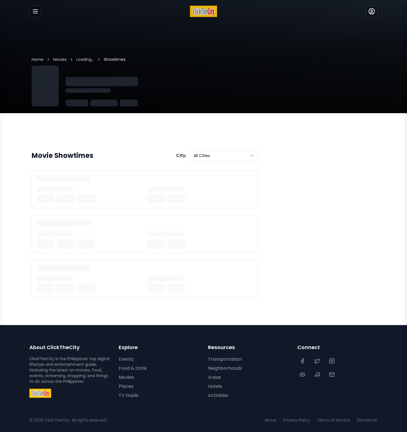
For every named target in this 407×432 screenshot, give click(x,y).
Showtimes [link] (114, 59)
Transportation (225, 359)
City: (181, 155)
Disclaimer (367, 420)
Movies (60, 59)
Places (126, 386)
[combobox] (224, 155)
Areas (214, 377)
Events (126, 359)
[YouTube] (303, 374)
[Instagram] (332, 361)
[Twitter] (317, 361)
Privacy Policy (296, 420)
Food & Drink (133, 368)
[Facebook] (303, 361)
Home (38, 59)
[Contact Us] (332, 374)
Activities (218, 395)
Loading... (85, 59)
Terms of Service (333, 420)
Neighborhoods (225, 368)
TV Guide (128, 395)
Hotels (215, 386)
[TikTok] (317, 374)
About (270, 420)
